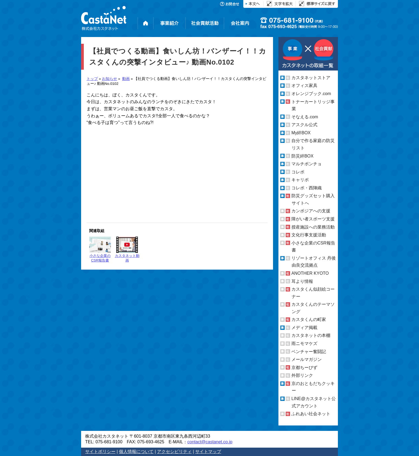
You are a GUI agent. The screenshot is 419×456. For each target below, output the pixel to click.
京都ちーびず (304, 367)
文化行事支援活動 (308, 235)
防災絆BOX (302, 155)
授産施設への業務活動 (313, 227)
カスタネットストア (310, 77)
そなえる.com (304, 117)
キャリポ (300, 179)
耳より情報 (302, 281)
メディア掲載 (304, 327)
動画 (126, 79)
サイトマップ (208, 451)
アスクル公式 (304, 124)
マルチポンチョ (306, 164)
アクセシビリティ (174, 451)
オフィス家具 (304, 85)
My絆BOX (301, 132)
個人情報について (136, 451)
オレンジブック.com (311, 93)
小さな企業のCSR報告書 (100, 249)
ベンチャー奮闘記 (308, 351)
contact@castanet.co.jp (209, 442)
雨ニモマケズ (304, 343)
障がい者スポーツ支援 (313, 219)
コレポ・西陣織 (306, 188)
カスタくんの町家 (308, 319)
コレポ (297, 172)
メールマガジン (306, 359)
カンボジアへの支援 (310, 211)
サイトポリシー (100, 451)
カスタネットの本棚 (310, 335)
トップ (92, 79)
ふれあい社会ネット (310, 413)
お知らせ (109, 79)
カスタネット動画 (127, 249)
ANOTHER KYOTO (310, 273)
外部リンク (302, 375)
